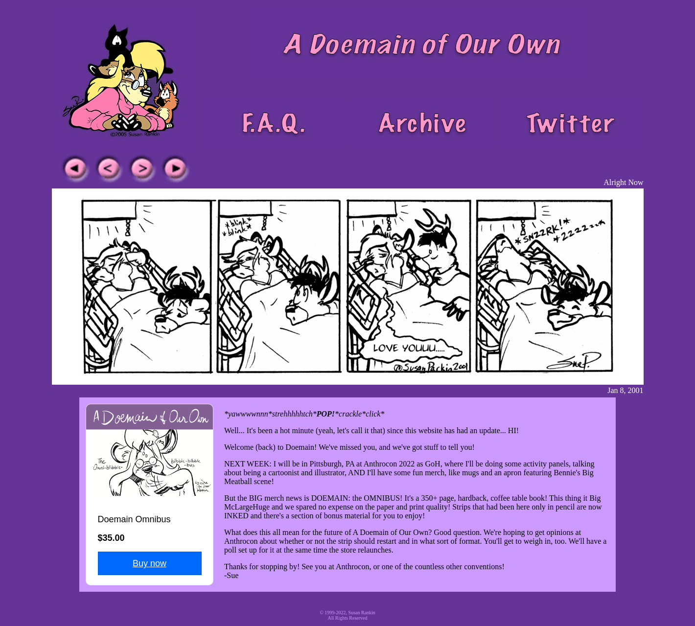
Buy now (149, 563)
